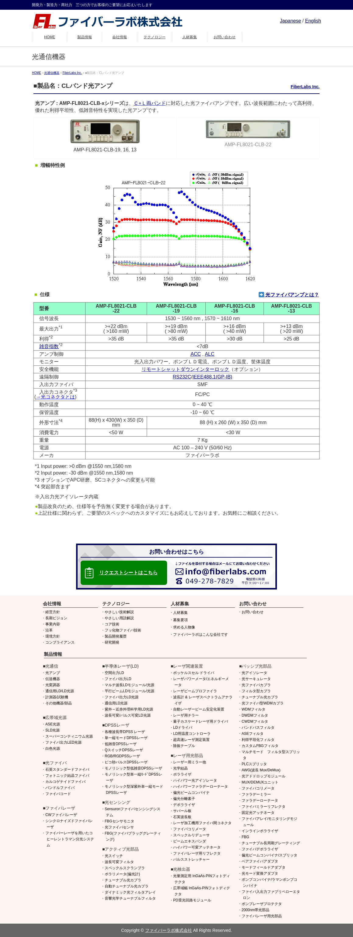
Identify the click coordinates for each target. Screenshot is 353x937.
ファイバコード (58, 794)
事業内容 (52, 624)
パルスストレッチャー (191, 859)
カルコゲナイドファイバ (65, 782)
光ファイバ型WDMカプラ (263, 703)
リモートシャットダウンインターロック (185, 369)
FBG (245, 837)
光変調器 (52, 685)
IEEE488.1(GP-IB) (212, 376)
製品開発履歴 (116, 636)
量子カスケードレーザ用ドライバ (200, 721)
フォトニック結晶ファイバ (67, 775)
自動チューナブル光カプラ (127, 886)
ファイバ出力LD (118, 679)
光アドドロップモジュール (263, 776)
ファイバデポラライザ (260, 849)
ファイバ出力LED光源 (63, 742)
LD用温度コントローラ (192, 733)
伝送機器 (52, 679)
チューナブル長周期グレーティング (271, 843)
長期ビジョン (56, 618)
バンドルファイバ (60, 788)
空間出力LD (114, 673)
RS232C (182, 376)
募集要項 (180, 620)
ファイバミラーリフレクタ (263, 806)
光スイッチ (114, 856)
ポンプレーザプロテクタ (262, 904)
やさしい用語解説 (119, 618)
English (313, 20)
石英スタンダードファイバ (67, 769)
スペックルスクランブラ (125, 868)
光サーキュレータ (256, 679)
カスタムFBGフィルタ (260, 746)
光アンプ (52, 673)
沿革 (49, 630)
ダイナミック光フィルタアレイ (130, 892)
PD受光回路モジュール (192, 900)
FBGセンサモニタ (119, 821)
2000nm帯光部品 (255, 910)
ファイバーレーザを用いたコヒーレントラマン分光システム (69, 839)
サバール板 (182, 811)
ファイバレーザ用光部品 (262, 916)
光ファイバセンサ (119, 827)
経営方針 (52, 612)
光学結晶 (180, 768)
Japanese (290, 20)
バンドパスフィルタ (258, 727)
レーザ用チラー (186, 715)
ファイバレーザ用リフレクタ (197, 853)
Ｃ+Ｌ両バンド (150, 103)
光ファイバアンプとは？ (289, 294)
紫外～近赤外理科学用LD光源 (129, 709)
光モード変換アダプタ (260, 873)
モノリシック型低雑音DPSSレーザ (133, 768)
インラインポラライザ (260, 831)
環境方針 (52, 636)
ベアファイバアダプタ (260, 861)
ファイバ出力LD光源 (121, 697)
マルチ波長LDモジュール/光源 (129, 685)
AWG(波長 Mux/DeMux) (261, 770)
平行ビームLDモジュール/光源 (129, 691)
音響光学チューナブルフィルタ (130, 898)
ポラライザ (182, 774)
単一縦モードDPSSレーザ (126, 738)
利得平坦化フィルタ (258, 740)
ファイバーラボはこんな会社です (200, 634)
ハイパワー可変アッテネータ (197, 847)
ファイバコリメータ (189, 829)
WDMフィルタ (253, 709)
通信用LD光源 (116, 703)
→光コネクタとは (55, 396)
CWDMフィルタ (255, 721)
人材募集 (180, 612)
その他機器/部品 (58, 703)
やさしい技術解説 (119, 612)
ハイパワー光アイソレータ (195, 780)
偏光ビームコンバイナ (191, 792)
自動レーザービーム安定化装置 (198, 709)
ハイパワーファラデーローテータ (200, 786)
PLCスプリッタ (254, 764)
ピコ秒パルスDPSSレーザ (126, 762)
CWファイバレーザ (61, 815)
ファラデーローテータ (260, 800)
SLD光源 (52, 730)
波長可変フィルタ (119, 862)
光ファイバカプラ (256, 685)
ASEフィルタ (253, 733)
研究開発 (112, 642)
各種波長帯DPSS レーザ (125, 732)
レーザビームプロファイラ (195, 691)
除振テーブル (184, 746)
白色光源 (52, 748)
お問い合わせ (253, 612)
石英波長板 (182, 817)
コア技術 (112, 624)
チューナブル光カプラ (123, 880)
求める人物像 (184, 627)
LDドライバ (182, 727)
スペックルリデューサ (191, 835)
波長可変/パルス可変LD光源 (128, 715)
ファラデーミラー (256, 794)
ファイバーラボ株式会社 (168, 930)
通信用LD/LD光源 (59, 691)
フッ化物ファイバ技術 (123, 630)
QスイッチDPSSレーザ (124, 750)
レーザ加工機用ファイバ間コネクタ (202, 823)
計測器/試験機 (56, 697)
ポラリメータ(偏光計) (122, 874)
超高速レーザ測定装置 (191, 740)
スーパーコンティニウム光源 (69, 736)
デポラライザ (184, 805)
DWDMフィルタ (255, 715)
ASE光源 (52, 724)
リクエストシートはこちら (128, 572)
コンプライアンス (60, 642)
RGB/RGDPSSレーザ (122, 756)
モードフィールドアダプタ (263, 867)
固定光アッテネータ (258, 813)
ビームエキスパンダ (189, 841)
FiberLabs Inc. (305, 86)
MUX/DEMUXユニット (260, 782)
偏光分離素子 (184, 799)
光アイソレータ (254, 673)
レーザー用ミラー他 (189, 762)
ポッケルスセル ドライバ (193, 673)
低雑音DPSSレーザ (121, 744)
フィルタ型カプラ (256, 691)
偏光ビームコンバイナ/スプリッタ (269, 855)
